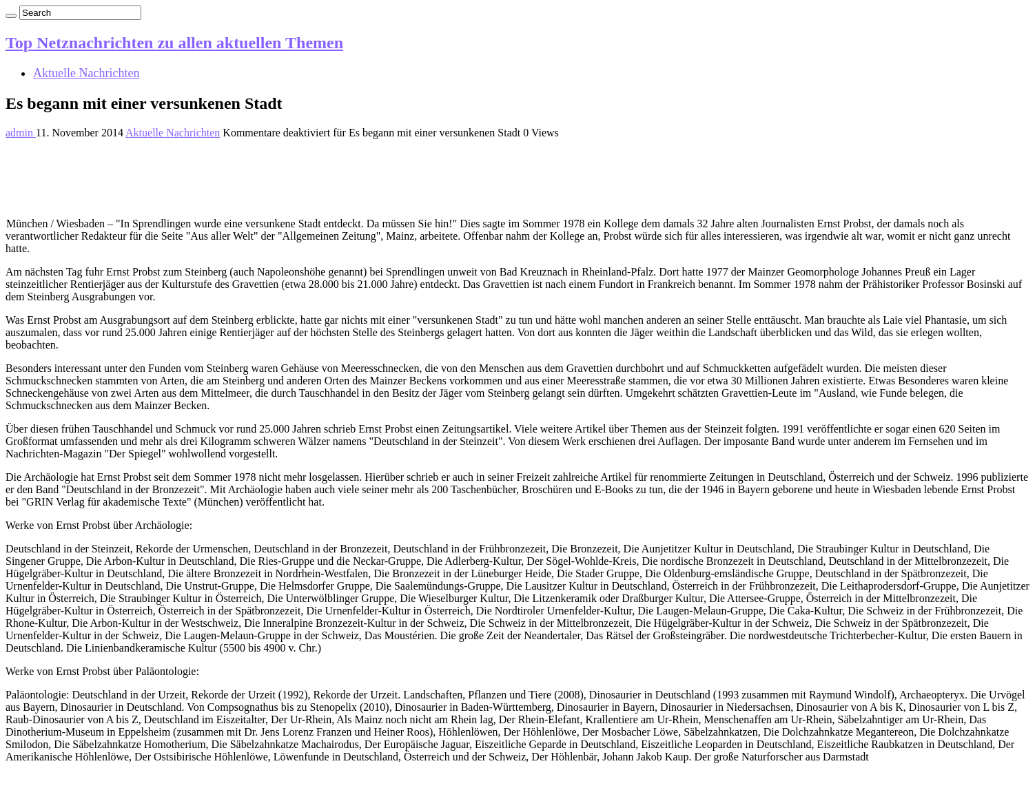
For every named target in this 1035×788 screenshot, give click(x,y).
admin (21, 132)
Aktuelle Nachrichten (86, 73)
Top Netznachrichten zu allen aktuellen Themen (174, 43)
